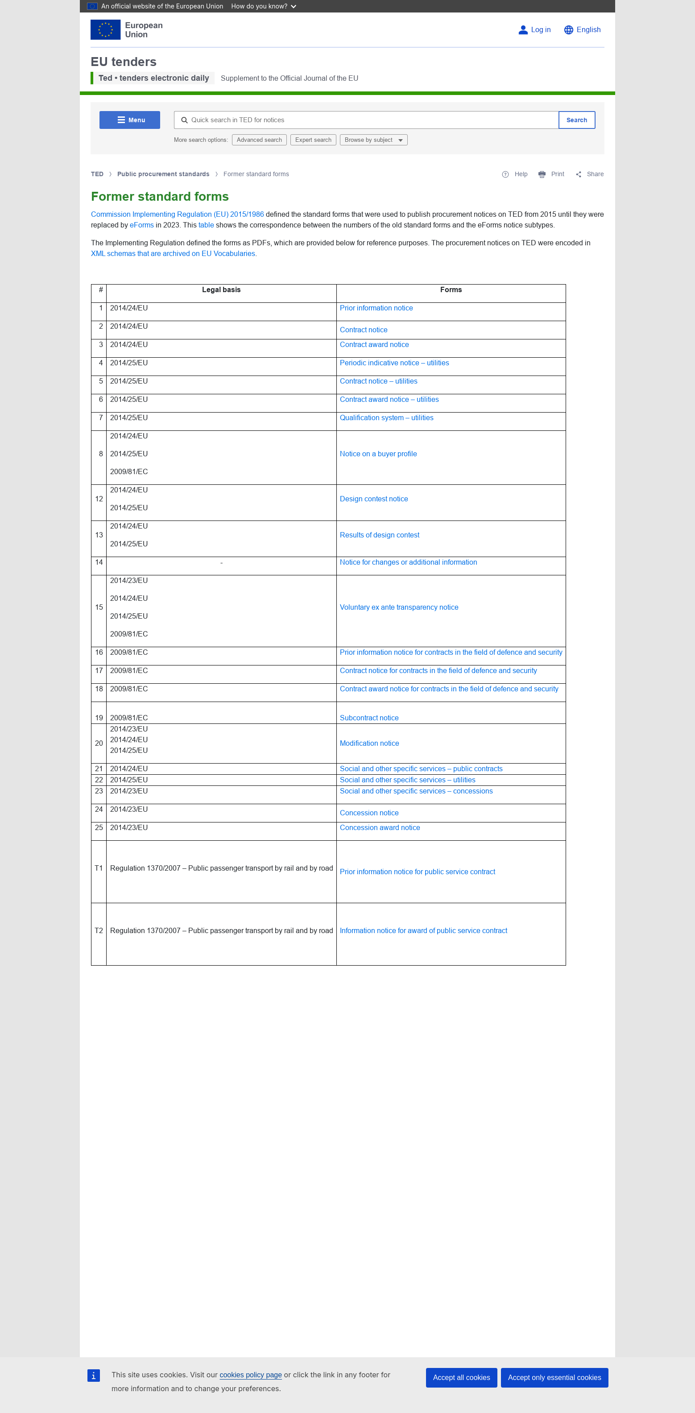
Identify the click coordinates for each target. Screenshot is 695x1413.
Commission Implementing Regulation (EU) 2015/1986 (177, 214)
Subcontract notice (369, 718)
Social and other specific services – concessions (416, 791)
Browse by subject (369, 139)
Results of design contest (379, 535)
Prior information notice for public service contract (417, 872)
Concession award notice (380, 827)
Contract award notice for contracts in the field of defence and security (449, 689)
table (207, 225)
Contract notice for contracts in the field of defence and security (438, 670)
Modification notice (369, 743)
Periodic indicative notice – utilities (394, 363)
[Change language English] (582, 30)
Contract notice (364, 330)
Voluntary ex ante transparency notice (399, 607)
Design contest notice (374, 499)
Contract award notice (374, 344)
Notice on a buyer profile (378, 454)
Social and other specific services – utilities (408, 780)
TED (97, 174)
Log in (541, 29)
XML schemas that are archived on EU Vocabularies (173, 253)
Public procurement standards (163, 174)
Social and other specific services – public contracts (421, 769)
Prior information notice (376, 308)
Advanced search (259, 139)
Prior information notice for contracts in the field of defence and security (451, 652)
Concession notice (369, 813)
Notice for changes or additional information (408, 562)
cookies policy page (250, 1375)
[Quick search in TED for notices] (366, 120)
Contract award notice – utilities (389, 399)
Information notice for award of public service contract (423, 930)
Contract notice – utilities (379, 381)
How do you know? (264, 6)
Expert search (313, 139)
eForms (143, 225)
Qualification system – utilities (387, 417)
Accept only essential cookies (554, 1377)
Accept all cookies (461, 1377)
